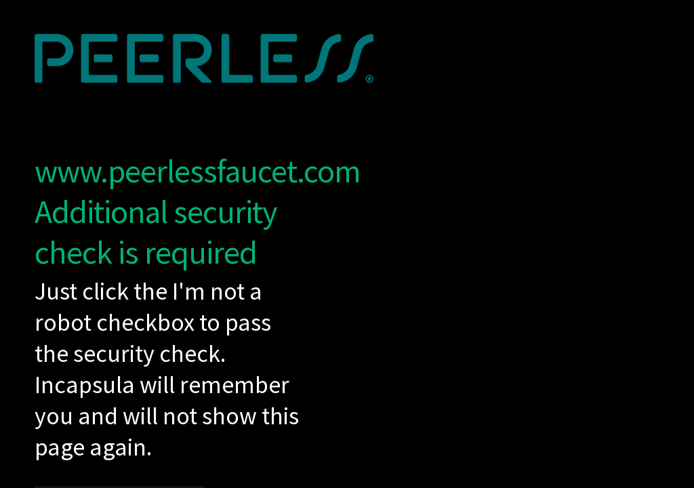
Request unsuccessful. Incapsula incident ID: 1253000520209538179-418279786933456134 (347, 244)
